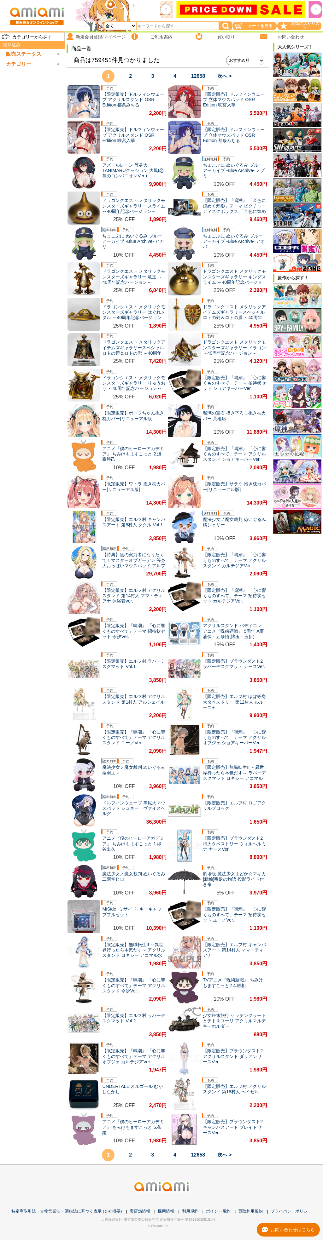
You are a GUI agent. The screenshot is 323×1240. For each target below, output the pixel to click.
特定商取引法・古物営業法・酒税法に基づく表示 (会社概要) (66, 1211)
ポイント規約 (218, 1211)
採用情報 (166, 1211)
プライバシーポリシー (291, 1211)
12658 (198, 76)
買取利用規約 (250, 1211)
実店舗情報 (140, 1211)
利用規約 (190, 1211)
